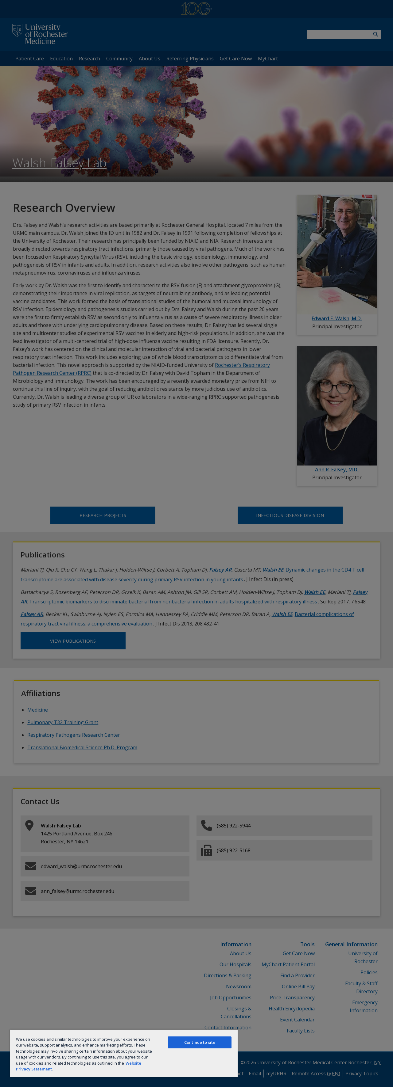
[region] (124, 1053)
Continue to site (199, 1042)
